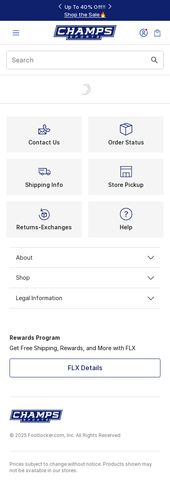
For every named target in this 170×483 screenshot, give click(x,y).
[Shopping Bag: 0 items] (157, 32)
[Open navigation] (16, 32)
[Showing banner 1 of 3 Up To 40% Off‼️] (85, 11)
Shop (85, 277)
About (85, 257)
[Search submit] (154, 60)
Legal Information (85, 298)
